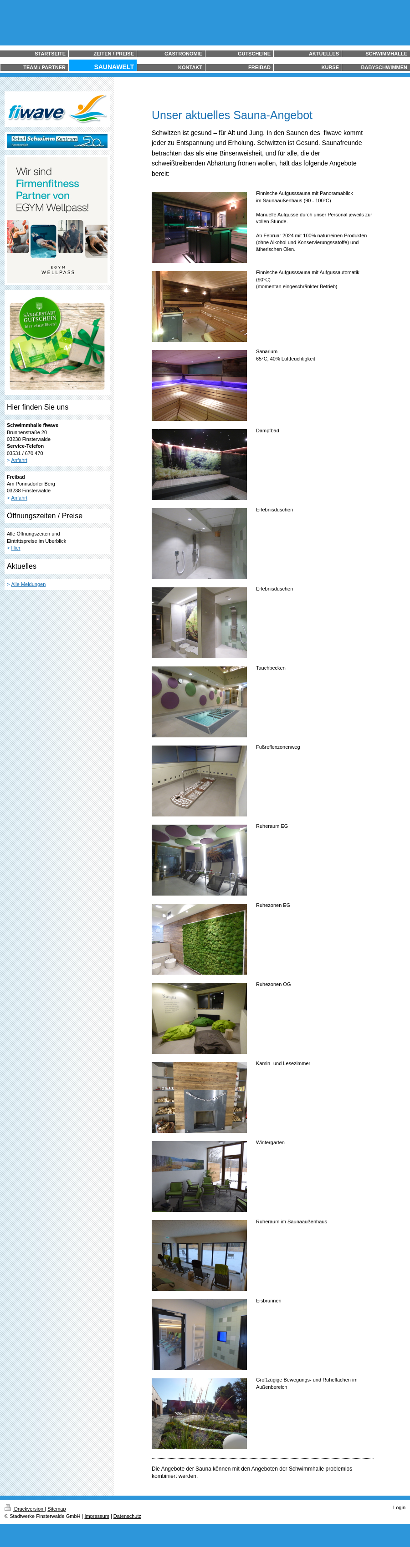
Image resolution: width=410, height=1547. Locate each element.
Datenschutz (127, 1516)
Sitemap (56, 1509)
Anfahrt (19, 460)
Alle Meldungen (28, 584)
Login (399, 1507)
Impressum (96, 1516)
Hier (15, 548)
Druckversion (25, 1509)
